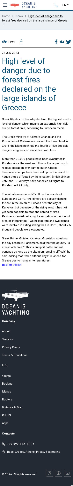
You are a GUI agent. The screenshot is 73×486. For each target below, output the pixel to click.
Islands (6, 391)
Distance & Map (12, 407)
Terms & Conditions (14, 355)
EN (64, 5)
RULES (6, 415)
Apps (5, 423)
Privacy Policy (11, 347)
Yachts (6, 376)
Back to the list (11, 265)
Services (7, 339)
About (6, 331)
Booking (7, 383)
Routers (7, 399)
